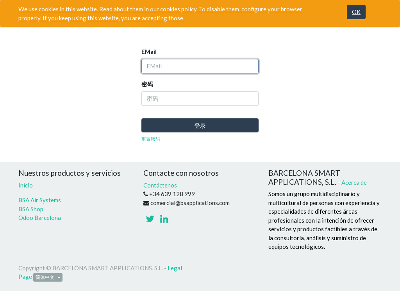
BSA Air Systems (40, 200)
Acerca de (354, 182)
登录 (200, 125)
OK (356, 11)
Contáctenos (160, 185)
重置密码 (150, 139)
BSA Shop (30, 208)
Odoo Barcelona (39, 217)
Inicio (25, 185)
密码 (147, 83)
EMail (149, 51)
